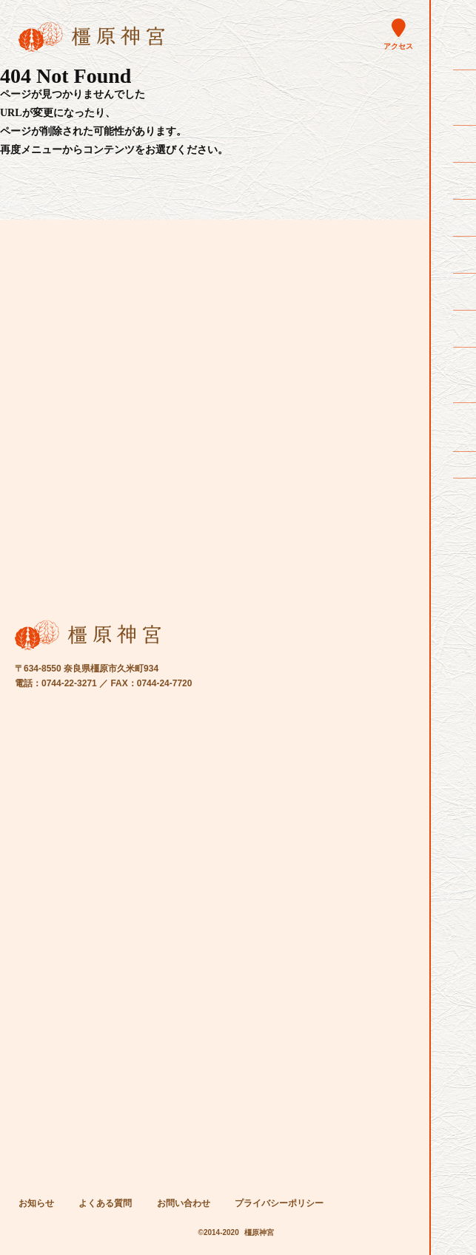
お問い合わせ (183, 1203)
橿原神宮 (259, 1232)
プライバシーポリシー (279, 1203)
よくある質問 (105, 1203)
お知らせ (36, 1203)
